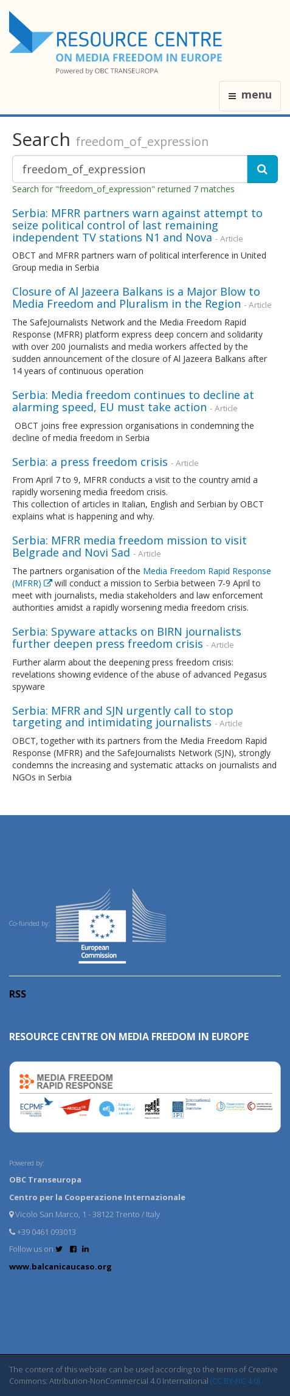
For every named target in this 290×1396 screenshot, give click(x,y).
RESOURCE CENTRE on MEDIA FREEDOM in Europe (129, 1036)
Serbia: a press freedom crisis (90, 461)
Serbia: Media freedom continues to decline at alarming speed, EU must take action (133, 400)
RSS (17, 994)
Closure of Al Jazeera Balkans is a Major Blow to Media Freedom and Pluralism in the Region (136, 297)
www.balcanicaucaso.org (60, 1266)
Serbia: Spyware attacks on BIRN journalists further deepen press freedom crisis (126, 637)
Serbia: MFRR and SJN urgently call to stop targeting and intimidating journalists (122, 716)
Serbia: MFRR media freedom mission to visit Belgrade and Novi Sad (129, 546)
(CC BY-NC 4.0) (235, 1380)
